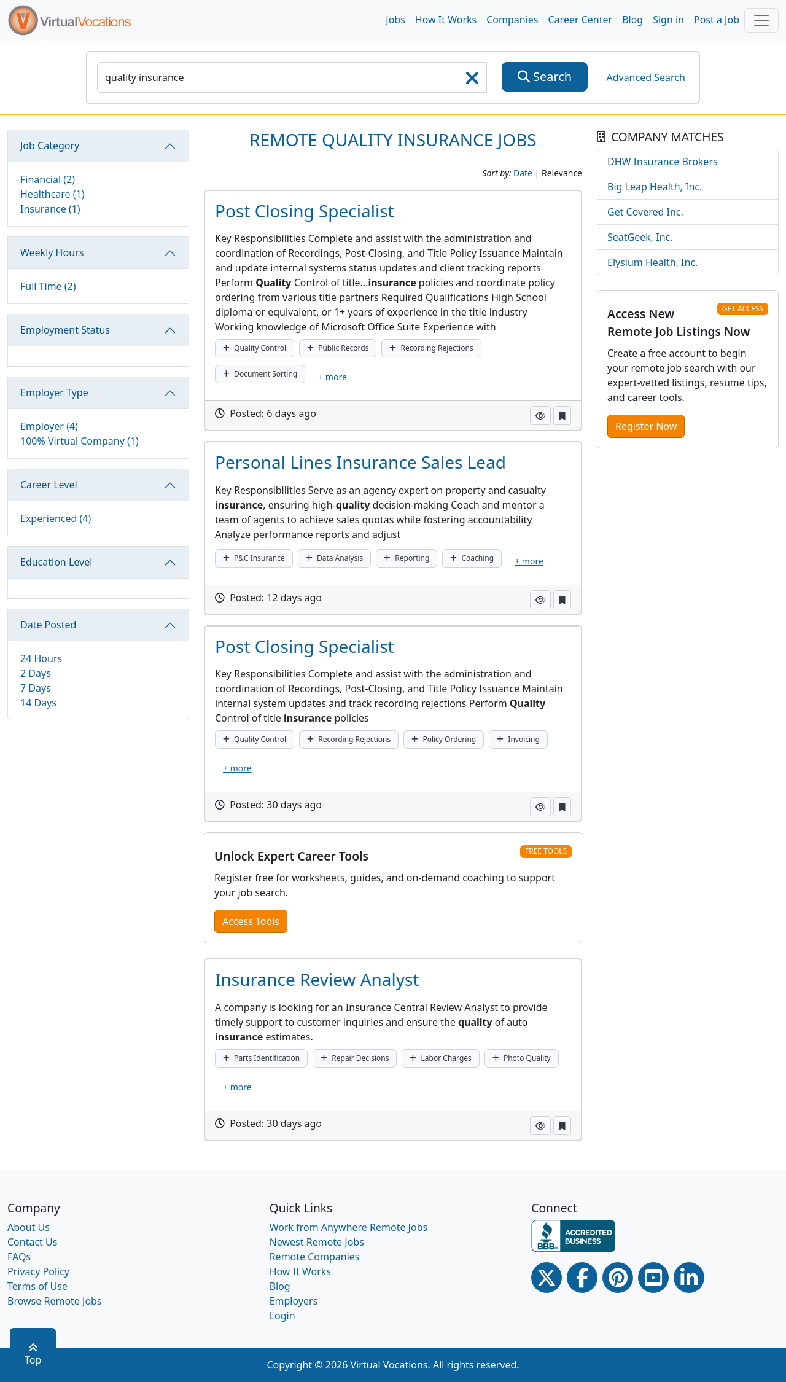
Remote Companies (315, 1256)
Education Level (56, 562)
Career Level (48, 484)
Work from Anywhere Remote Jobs (349, 1227)
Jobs (395, 19)
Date (522, 173)
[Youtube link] (653, 1277)
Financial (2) (47, 179)
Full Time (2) (48, 286)
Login (282, 1315)
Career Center (580, 19)
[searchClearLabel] (472, 81)
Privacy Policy (38, 1271)
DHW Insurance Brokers (662, 161)
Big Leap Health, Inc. (654, 186)
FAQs (19, 1256)
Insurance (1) (50, 209)
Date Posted (48, 624)
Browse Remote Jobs (54, 1301)
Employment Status (65, 330)
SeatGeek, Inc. (640, 237)
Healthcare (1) (52, 194)
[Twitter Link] (546, 1277)
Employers (294, 1301)
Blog (632, 19)
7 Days (35, 688)
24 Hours (41, 658)
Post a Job (716, 19)
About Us (28, 1227)
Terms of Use (37, 1286)
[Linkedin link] (689, 1277)
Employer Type (54, 392)
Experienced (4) (55, 518)
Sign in (668, 19)
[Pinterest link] (617, 1277)
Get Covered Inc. (645, 212)
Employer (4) (49, 426)
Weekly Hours (52, 252)
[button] (540, 415)
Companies (512, 19)
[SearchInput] (292, 77)
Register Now (646, 426)
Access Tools (250, 921)
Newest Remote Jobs (317, 1242)
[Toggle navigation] (761, 20)
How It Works (446, 19)
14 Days (38, 702)
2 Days (35, 673)
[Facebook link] (582, 1277)
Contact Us (32, 1242)
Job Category (49, 145)
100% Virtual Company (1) (79, 441)
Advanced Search (645, 77)
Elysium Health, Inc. (652, 262)
